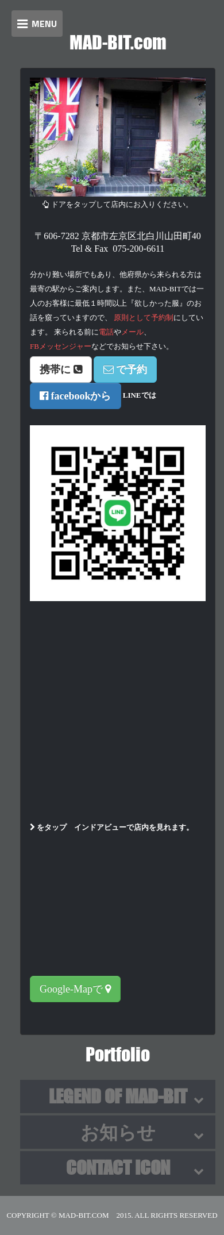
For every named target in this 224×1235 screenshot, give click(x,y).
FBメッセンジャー (60, 346)
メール (132, 332)
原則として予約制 (143, 317)
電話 (106, 332)
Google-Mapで (75, 989)
